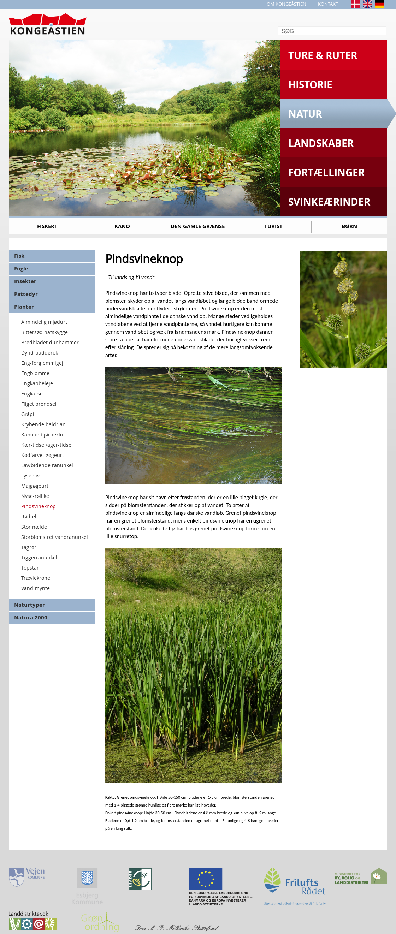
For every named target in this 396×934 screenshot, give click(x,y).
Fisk (19, 256)
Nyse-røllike (35, 496)
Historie (310, 84)
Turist (273, 226)
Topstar (30, 567)
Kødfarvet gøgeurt (42, 455)
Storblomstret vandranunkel (54, 537)
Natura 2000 (30, 617)
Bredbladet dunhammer (50, 342)
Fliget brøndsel (39, 403)
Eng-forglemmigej (42, 362)
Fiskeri (46, 226)
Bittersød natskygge (44, 332)
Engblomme (35, 373)
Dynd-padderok (39, 352)
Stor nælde (34, 526)
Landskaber (321, 143)
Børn (349, 226)
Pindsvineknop (38, 506)
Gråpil (28, 414)
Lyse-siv (30, 475)
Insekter (25, 281)
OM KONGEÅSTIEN (286, 3)
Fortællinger (326, 172)
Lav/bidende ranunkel (47, 465)
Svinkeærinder (329, 202)
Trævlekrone (35, 578)
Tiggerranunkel (39, 557)
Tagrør (28, 547)
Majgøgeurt (34, 485)
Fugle (21, 268)
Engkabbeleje (37, 383)
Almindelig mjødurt (44, 322)
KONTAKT (328, 3)
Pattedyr (26, 294)
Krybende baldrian (43, 424)
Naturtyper (29, 604)
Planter (24, 306)
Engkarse (32, 393)
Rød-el (28, 516)
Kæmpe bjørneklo (42, 434)
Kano (122, 226)
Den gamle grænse (198, 226)
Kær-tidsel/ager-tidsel (47, 444)
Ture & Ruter (322, 55)
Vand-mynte (35, 588)
